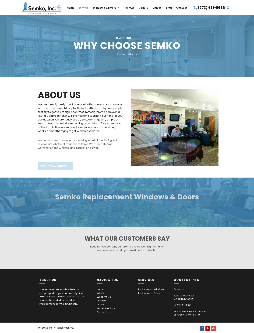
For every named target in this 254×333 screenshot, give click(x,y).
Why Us (83, 7)
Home (70, 7)
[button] (228, 7)
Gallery (143, 7)
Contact (181, 7)
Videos (157, 7)
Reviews (129, 7)
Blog (169, 7)
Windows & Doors (106, 7)
